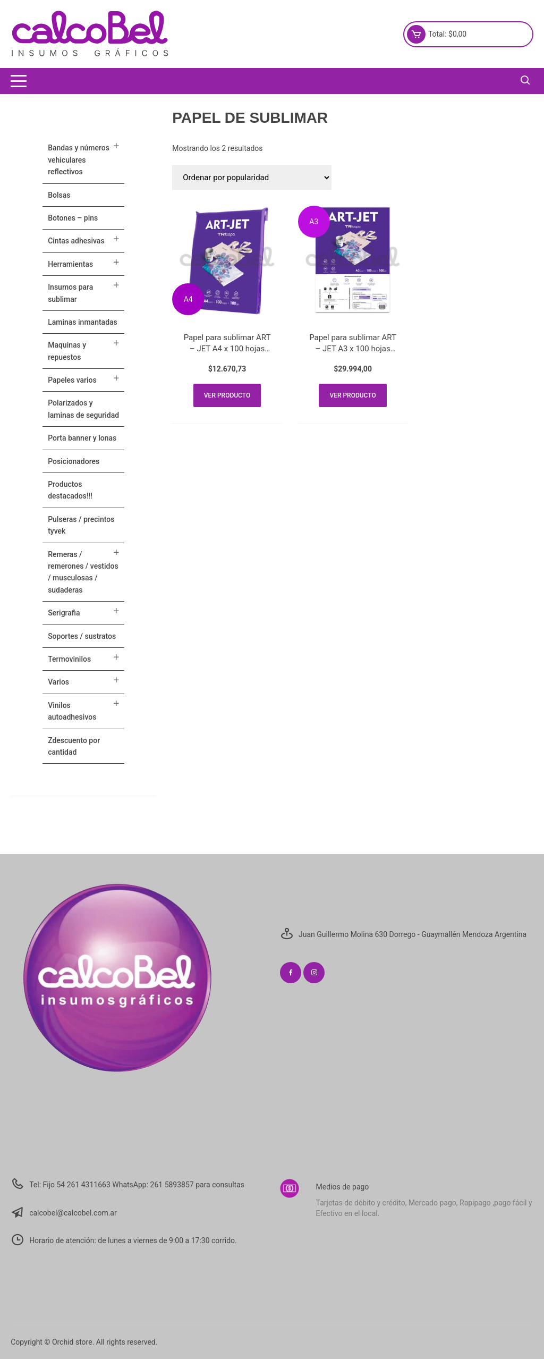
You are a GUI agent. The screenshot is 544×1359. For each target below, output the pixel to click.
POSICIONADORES (73, 461)
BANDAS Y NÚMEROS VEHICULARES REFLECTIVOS (78, 160)
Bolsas (59, 195)
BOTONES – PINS (73, 218)
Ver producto (227, 395)
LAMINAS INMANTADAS (82, 322)
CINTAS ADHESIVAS (76, 241)
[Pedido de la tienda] (252, 177)
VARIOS (58, 682)
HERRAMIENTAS (70, 264)
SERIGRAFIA (64, 613)
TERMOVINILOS (69, 659)
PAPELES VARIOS (72, 380)
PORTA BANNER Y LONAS (82, 438)
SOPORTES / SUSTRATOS (82, 636)
